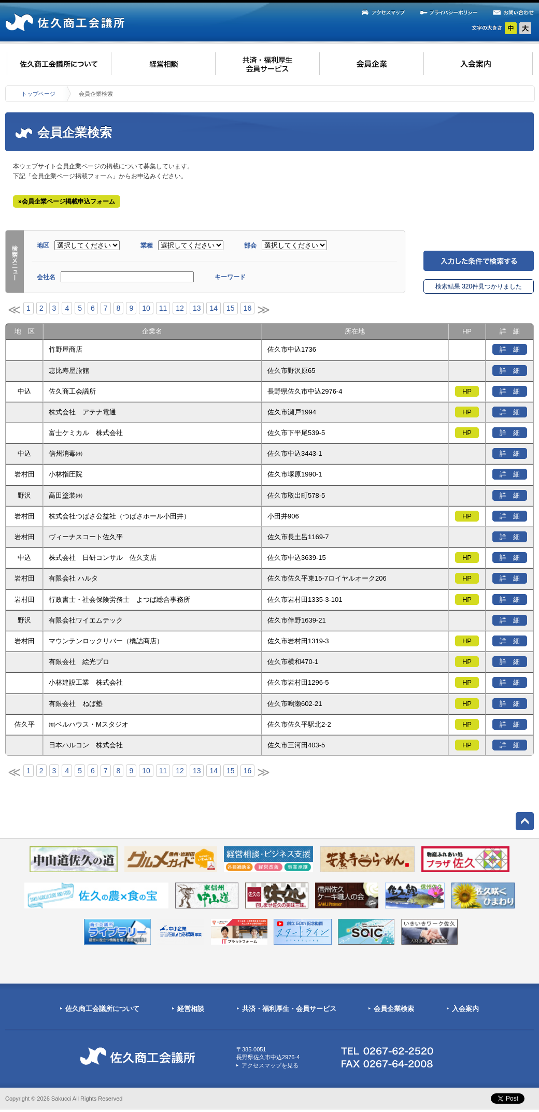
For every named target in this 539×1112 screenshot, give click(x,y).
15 (230, 308)
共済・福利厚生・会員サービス (289, 1009)
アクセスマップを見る (270, 1065)
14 (213, 308)
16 (248, 308)
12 (180, 308)
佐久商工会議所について (102, 1009)
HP (467, 391)
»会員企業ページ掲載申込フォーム (66, 201)
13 (197, 308)
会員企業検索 (394, 1009)
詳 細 (510, 349)
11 (163, 308)
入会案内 (465, 1009)
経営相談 (190, 1009)
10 (146, 308)
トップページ (38, 94)
